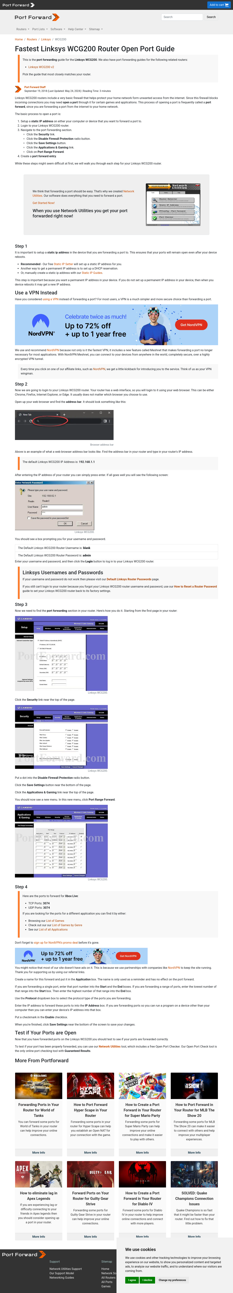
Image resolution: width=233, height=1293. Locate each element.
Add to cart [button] (219, 5)
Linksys (46, 39)
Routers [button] (21, 29)
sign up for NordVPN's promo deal (56, 942)
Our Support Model (62, 1273)
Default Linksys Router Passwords (129, 579)
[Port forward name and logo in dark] (37, 17)
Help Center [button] (76, 29)
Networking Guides (62, 1277)
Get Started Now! (44, 203)
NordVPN (53, 350)
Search (211, 17)
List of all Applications (53, 929)
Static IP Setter (63, 264)
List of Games (55, 921)
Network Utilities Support (66, 1269)
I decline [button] (147, 1280)
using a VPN (50, 299)
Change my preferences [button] (172, 1280)
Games (105, 1286)
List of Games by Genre (67, 925)
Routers (32, 39)
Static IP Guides (92, 273)
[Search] (182, 17)
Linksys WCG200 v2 (41, 67)
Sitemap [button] (94, 29)
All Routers (108, 1277)
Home (19, 39)
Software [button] (57, 29)
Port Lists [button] (38, 29)
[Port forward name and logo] (18, 4)
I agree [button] (132, 1280)
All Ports (106, 1282)
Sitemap (106, 1261)
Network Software (113, 1273)
